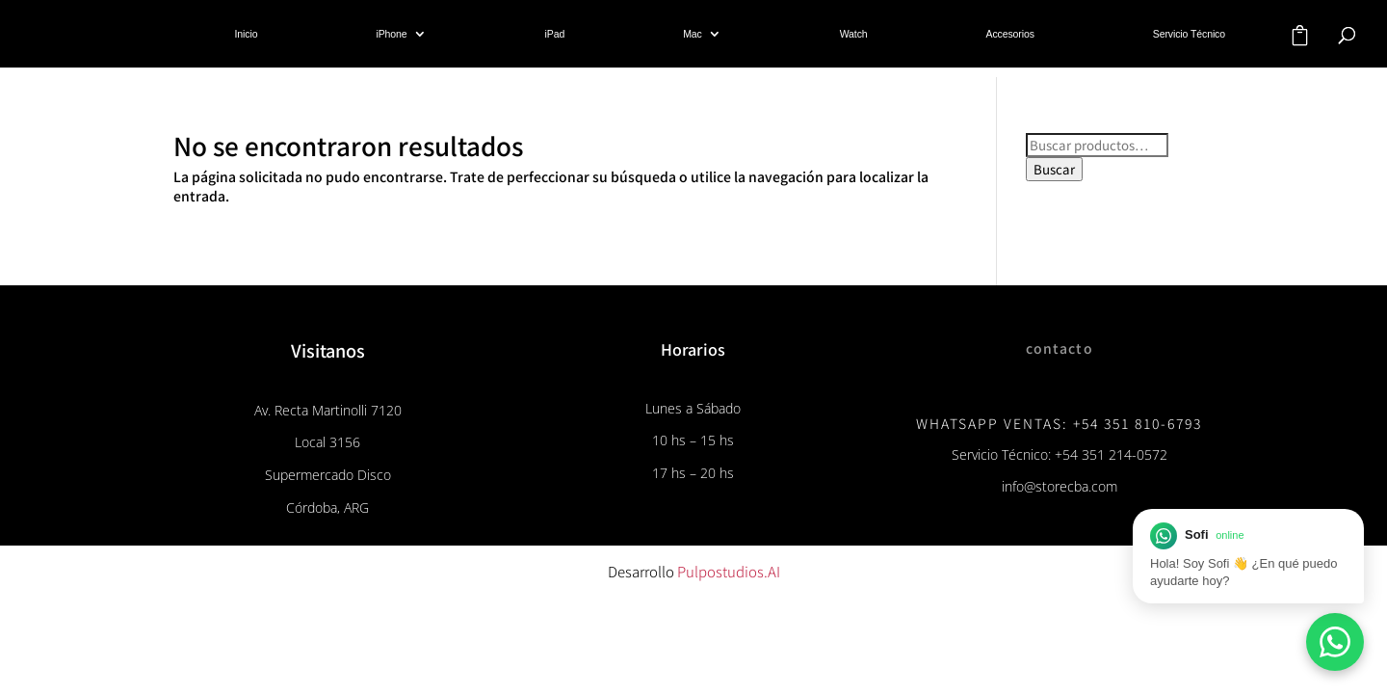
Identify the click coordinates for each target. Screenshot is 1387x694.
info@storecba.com (1059, 486)
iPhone (391, 34)
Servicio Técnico (1189, 34)
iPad (555, 34)
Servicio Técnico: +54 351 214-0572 (1059, 454)
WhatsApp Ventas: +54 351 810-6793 (1059, 423)
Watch (854, 34)
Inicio (246, 34)
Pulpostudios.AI (728, 571)
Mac (692, 34)
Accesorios (1010, 34)
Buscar (1054, 169)
